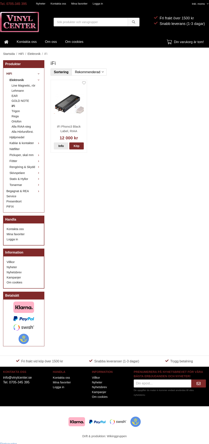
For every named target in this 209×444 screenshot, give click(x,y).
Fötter (25, 161)
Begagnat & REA (23, 191)
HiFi (23, 73)
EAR (15, 95)
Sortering (61, 72)
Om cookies (74, 42)
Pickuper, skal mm (25, 155)
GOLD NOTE (20, 100)
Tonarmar (25, 185)
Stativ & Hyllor (25, 179)
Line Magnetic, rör (23, 85)
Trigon (16, 111)
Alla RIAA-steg (21, 126)
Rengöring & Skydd (25, 167)
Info (61, 146)
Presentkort (14, 201)
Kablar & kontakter (25, 143)
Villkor (11, 262)
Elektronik (25, 80)
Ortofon (16, 121)
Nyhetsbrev (14, 272)
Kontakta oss (58, 3)
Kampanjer (14, 277)
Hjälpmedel (16, 137)
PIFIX (10, 206)
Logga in (98, 3)
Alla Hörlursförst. (22, 131)
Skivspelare (25, 173)
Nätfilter (14, 149)
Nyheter (41, 3)
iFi (13, 106)
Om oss (51, 42)
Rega (15, 116)
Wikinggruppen (117, 436)
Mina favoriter (79, 3)
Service (11, 196)
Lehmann (18, 90)
